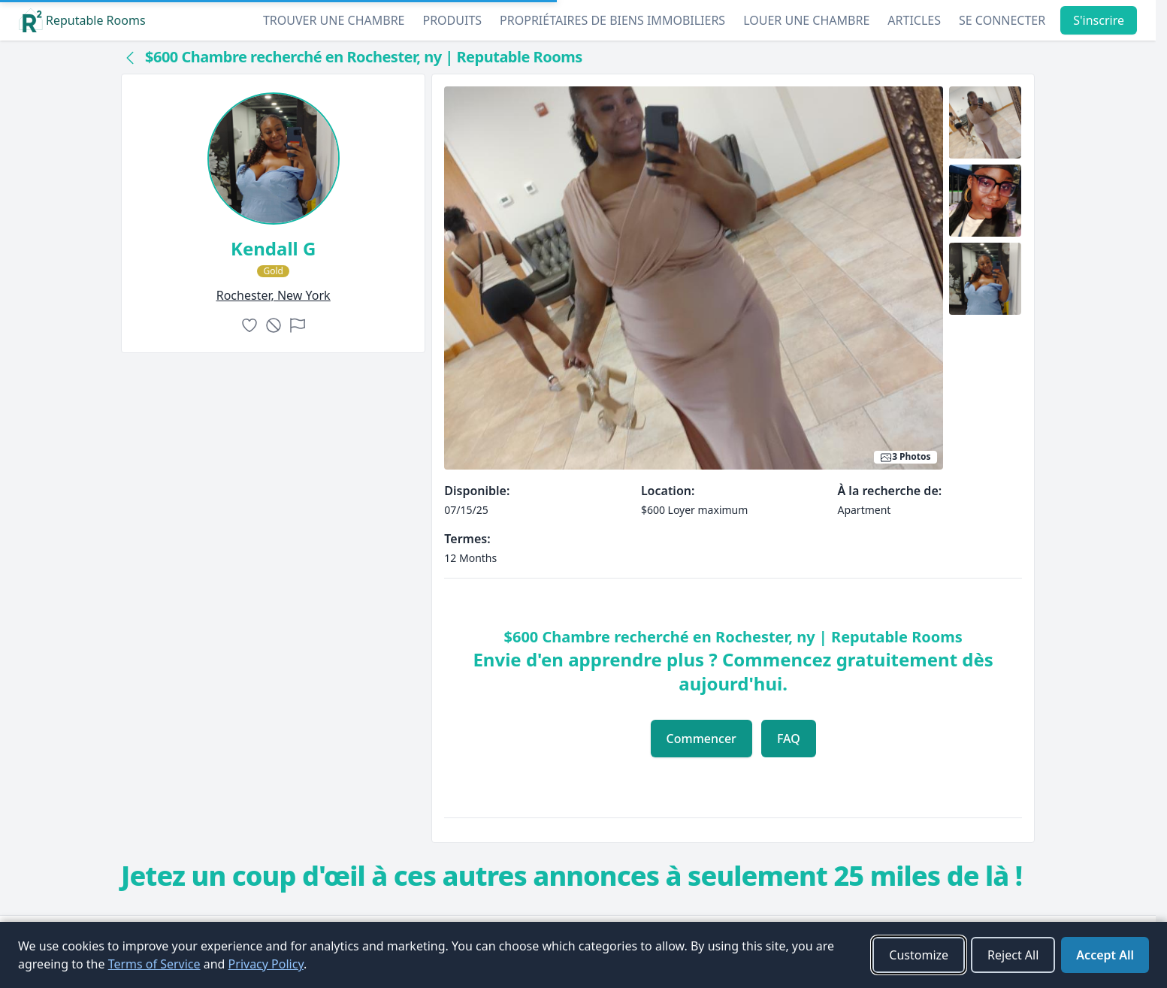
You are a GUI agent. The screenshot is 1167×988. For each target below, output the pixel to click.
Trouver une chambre (334, 20)
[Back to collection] (130, 57)
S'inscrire (1098, 20)
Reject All (1013, 955)
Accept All (1105, 955)
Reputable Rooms (82, 20)
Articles (914, 20)
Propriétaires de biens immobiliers (612, 20)
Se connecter (1002, 20)
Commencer (701, 738)
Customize (918, 955)
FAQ (788, 738)
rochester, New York (273, 295)
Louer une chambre (806, 20)
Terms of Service (154, 964)
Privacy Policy (266, 964)
